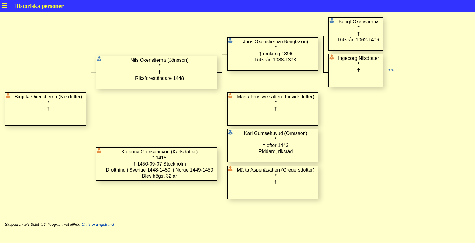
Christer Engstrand (97, 224)
